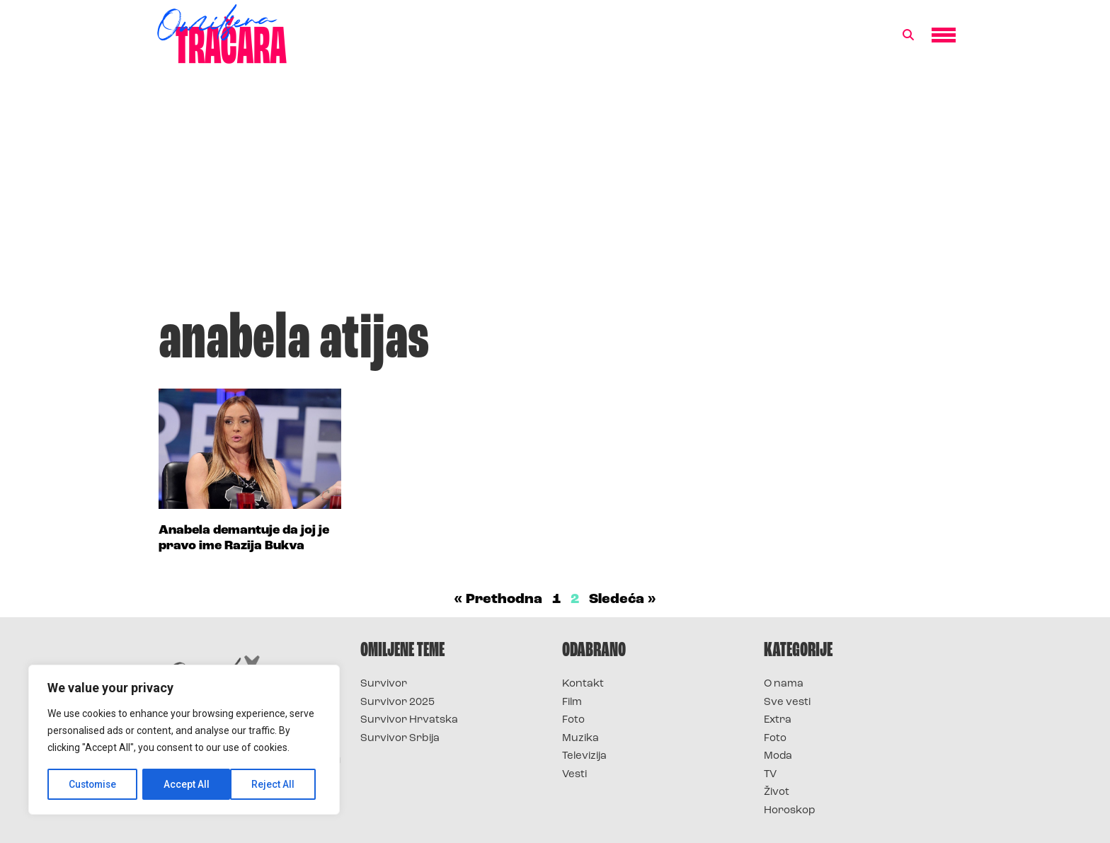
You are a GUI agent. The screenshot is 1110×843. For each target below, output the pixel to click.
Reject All (186, 784)
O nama (783, 684)
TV (770, 774)
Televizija (584, 756)
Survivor (383, 684)
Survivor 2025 (397, 702)
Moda (778, 756)
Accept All (277, 784)
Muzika (580, 738)
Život (776, 792)
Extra (777, 720)
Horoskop (790, 810)
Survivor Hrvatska (409, 720)
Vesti (574, 774)
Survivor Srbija (400, 738)
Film (572, 702)
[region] (184, 740)
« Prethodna (498, 599)
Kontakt (583, 684)
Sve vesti (787, 702)
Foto (573, 720)
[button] (908, 35)
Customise (93, 784)
